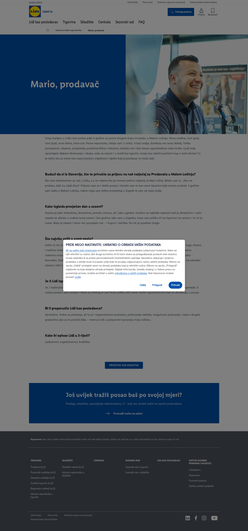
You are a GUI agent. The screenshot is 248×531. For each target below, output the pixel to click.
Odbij (143, 285)
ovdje (78, 276)
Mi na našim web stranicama (81, 250)
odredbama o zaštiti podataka (131, 273)
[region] (124, 265)
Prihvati (175, 285)
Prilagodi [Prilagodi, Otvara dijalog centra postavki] (157, 285)
